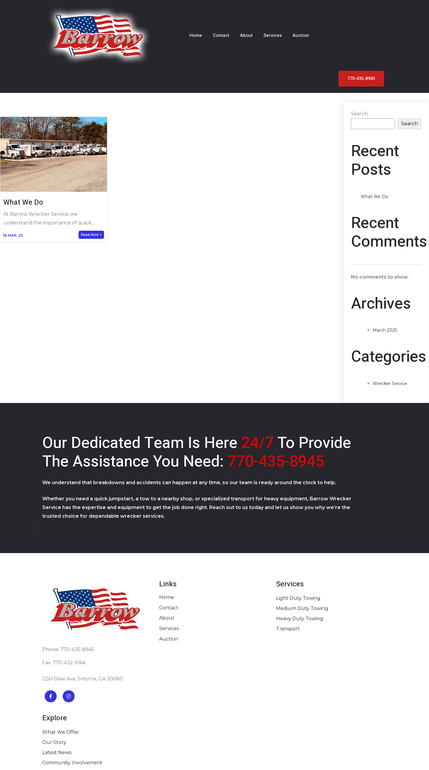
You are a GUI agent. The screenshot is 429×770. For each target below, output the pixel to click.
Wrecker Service (390, 337)
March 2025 (385, 284)
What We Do (374, 150)
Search (359, 67)
